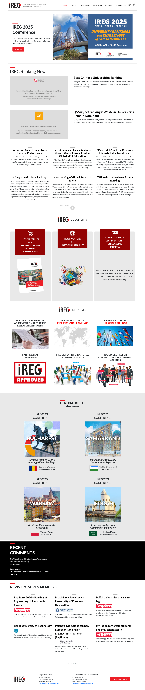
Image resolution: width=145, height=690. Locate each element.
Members (97, 5)
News (74, 5)
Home (66, 5)
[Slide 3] (76, 57)
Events (108, 5)
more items (64, 204)
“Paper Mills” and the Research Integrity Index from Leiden (113, 149)
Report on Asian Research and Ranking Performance (31, 149)
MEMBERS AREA (118, 679)
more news (72, 662)
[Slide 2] (72, 57)
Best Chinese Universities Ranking (98, 78)
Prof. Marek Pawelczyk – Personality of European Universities (70, 600)
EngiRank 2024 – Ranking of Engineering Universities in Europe (32, 600)
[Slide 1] (68, 57)
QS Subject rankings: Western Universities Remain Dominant (95, 113)
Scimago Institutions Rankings (31, 175)
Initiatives (121, 5)
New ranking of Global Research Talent (72, 177)
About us (85, 5)
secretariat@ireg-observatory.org (50, 683)
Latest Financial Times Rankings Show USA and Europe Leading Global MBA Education (72, 151)
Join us (18, 49)
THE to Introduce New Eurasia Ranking (113, 177)
